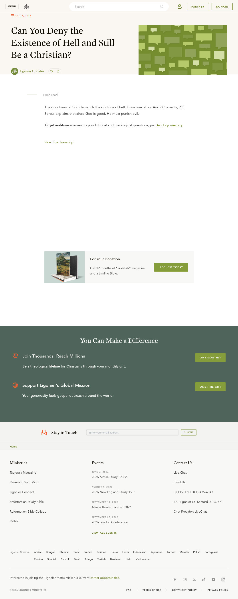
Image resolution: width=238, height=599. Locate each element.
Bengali (50, 552)
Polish (196, 552)
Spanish (52, 559)
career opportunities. (105, 578)
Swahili (65, 559)
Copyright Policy (184, 590)
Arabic (38, 552)
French (88, 552)
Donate (222, 6)
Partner (197, 6)
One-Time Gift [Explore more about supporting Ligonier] (210, 386)
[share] (57, 71)
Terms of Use (152, 590)
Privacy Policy (218, 590)
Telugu (89, 559)
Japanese (156, 552)
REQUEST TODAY (171, 267)
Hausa (114, 552)
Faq (129, 590)
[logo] (26, 6)
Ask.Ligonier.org (169, 125)
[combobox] (113, 6)
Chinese (64, 552)
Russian (38, 559)
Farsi (76, 552)
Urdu (128, 559)
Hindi (125, 552)
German (101, 552)
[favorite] (52, 71)
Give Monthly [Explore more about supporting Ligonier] (210, 357)
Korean (171, 552)
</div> (119, 177)
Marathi (184, 552)
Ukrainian (115, 559)
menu (12, 6)
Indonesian (139, 552)
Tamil (77, 559)
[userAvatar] (179, 6)
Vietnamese (143, 559)
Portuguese (211, 552)
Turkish (101, 559)
